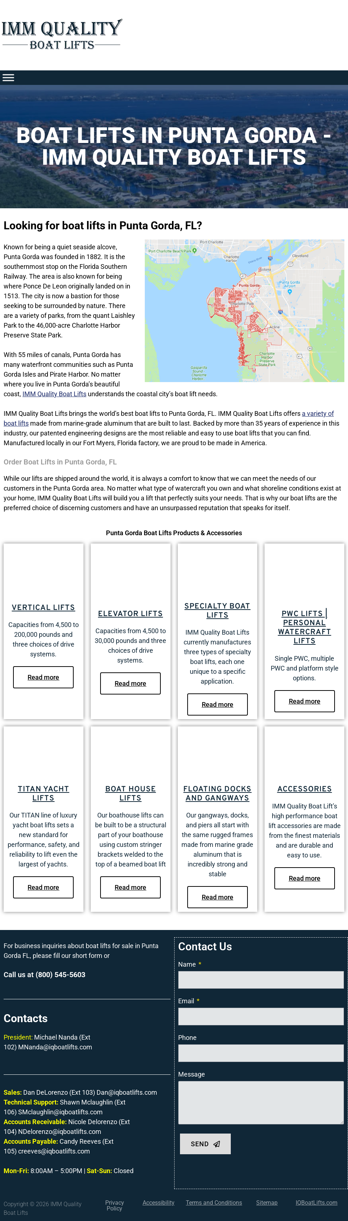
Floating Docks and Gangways (217, 793)
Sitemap (267, 1202)
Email (187, 1001)
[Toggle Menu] (8, 77)
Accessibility (159, 1202)
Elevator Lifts (130, 614)
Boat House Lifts (130, 793)
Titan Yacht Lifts (43, 793)
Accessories (304, 789)
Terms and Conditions (214, 1202)
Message (191, 1074)
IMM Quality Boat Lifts (54, 394)
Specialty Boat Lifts (217, 611)
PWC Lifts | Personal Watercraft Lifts (304, 628)
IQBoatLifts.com (316, 1202)
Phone (187, 1037)
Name (187, 964)
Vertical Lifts (43, 608)
